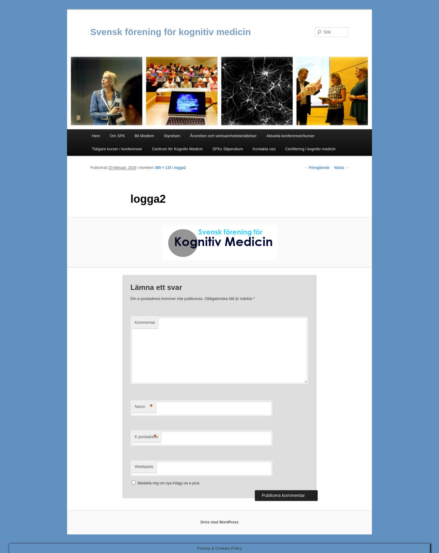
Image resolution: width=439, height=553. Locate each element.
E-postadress (146, 437)
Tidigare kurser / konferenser (117, 149)
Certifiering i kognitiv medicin (310, 149)
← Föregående (317, 168)
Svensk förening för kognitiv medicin (170, 32)
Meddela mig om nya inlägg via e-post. (168, 483)
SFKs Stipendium (227, 149)
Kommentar (145, 322)
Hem (96, 136)
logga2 (180, 168)
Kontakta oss (264, 149)
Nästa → (341, 168)
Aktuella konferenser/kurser (290, 136)
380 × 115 (163, 168)
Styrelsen (172, 136)
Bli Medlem (144, 136)
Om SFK (117, 136)
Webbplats (144, 466)
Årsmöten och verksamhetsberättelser (223, 136)
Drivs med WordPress (220, 522)
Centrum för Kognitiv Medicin (177, 149)
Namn (144, 406)
